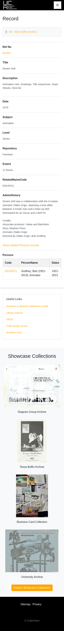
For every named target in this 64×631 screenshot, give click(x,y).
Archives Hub (13, 332)
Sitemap (25, 604)
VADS (9, 319)
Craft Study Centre (16, 325)
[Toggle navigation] (57, 5)
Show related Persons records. (21, 245)
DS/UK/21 (11, 271)
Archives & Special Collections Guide (27, 306)
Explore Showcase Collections (32, 587)
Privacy (37, 604)
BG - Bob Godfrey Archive (23, 31)
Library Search (14, 312)
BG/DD (7, 52)
